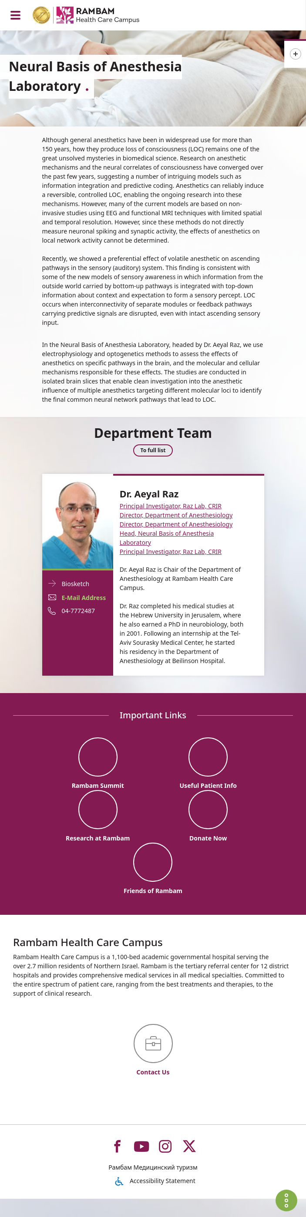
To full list (153, 451)
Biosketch (76, 584)
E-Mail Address (84, 597)
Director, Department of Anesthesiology (176, 515)
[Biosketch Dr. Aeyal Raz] (77, 521)
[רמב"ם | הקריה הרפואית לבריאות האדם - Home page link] (97, 16)
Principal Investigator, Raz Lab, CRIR (171, 506)
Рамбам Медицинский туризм (152, 1185)
